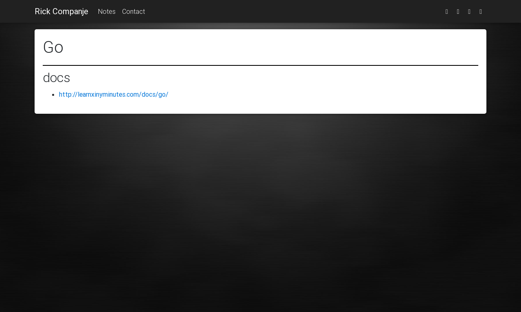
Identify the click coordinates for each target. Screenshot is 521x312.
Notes (107, 11)
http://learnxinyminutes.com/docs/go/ (114, 94)
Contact (133, 11)
